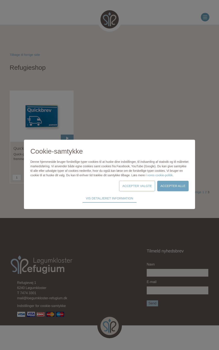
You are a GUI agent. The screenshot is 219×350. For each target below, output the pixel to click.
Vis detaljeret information (109, 198)
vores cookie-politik (160, 175)
